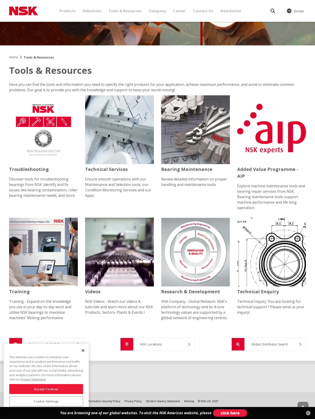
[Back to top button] (300, 402)
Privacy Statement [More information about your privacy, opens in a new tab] (33, 379)
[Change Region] (296, 11)
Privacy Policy (133, 401)
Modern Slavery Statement (163, 401)
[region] (46, 379)
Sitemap (189, 401)
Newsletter (230, 10)
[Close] (83, 350)
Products (67, 10)
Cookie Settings (46, 401)
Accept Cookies (46, 389)
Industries (92, 10)
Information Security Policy (103, 401)
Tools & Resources (124, 10)
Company (157, 10)
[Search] (273, 11)
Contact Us (203, 10)
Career (179, 10)
